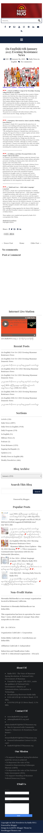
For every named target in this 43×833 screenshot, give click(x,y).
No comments (26, 61)
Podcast (4, 441)
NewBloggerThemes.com (11, 830)
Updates (4, 453)
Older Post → (36, 243)
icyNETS (12, 828)
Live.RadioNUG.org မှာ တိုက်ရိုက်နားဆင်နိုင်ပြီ (17, 338)
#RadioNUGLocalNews (9, 220)
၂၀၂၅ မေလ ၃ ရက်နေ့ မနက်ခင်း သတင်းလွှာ (24, 528)
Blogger (26, 499)
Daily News (5, 423)
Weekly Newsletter (8, 460)
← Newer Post (7, 243)
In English (5, 434)
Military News (6, 438)
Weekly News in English (10, 456)
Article (4, 419)
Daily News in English (9, 426)
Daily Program (6, 430)
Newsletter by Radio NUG (26, 822)
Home (21, 243)
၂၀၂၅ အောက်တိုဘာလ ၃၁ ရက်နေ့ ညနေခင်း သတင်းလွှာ (20, 365)
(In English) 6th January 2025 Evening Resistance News (21, 52)
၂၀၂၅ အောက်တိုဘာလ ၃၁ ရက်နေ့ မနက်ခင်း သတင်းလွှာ (20, 381)
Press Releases (6, 445)
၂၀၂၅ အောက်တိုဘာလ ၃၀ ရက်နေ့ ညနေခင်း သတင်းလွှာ (20, 404)
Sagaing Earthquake (9, 449)
